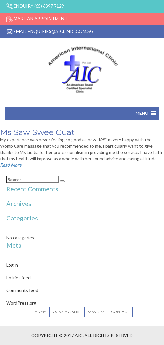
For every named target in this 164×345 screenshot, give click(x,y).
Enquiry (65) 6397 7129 (35, 6)
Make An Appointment (36, 18)
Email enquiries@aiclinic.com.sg (49, 31)
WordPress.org (21, 302)
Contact (120, 311)
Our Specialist (67, 311)
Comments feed (22, 290)
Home (40, 311)
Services (96, 311)
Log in (12, 265)
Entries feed (18, 277)
